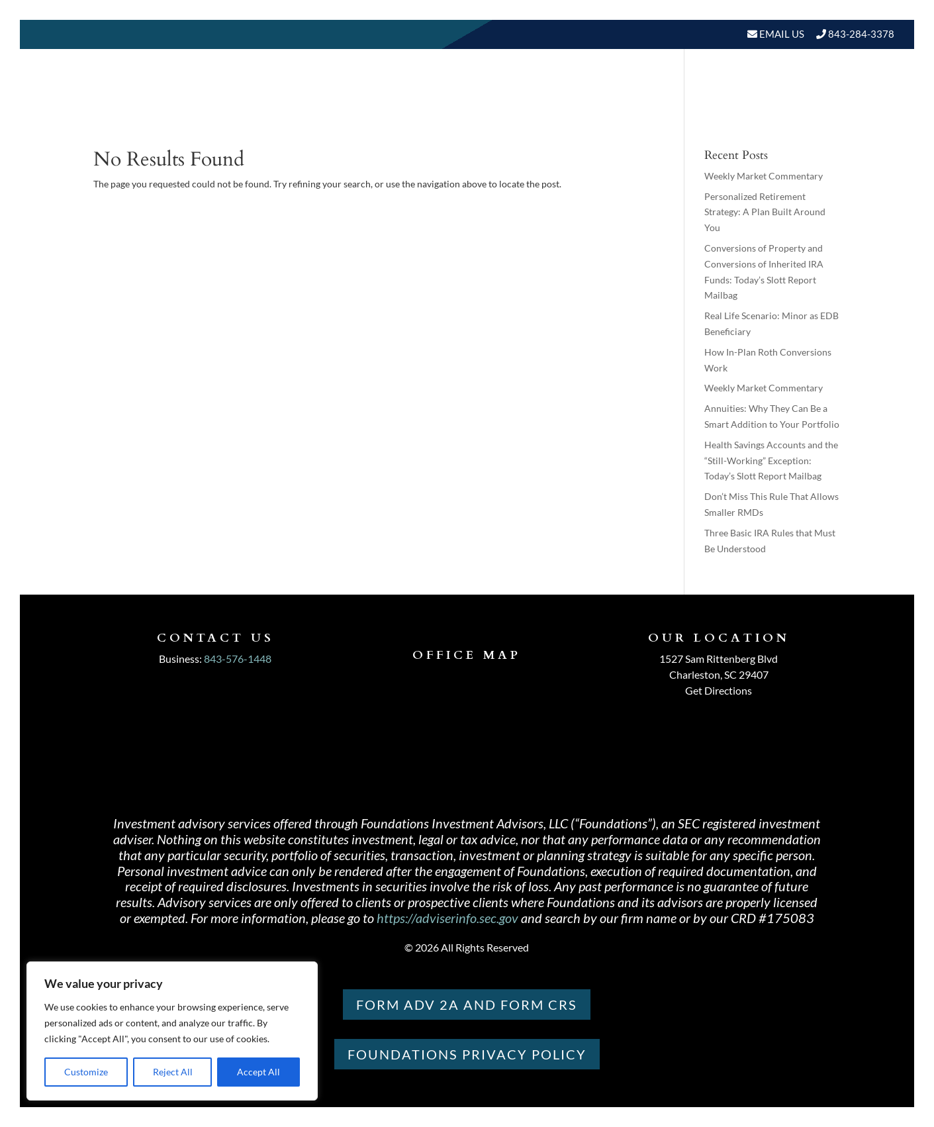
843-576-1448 (237, 658)
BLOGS (719, 105)
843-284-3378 (861, 34)
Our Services (555, 105)
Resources (642, 105)
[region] (172, 1031)
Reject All (173, 1071)
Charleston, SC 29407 (719, 674)
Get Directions (718, 690)
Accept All (258, 1071)
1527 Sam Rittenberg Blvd (718, 658)
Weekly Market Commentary (763, 175)
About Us (460, 105)
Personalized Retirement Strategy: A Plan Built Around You (764, 212)
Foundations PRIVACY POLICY (467, 1054)
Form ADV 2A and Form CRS (466, 1004)
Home (401, 105)
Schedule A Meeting (826, 105)
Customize (86, 1071)
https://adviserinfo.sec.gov (447, 918)
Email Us (780, 34)
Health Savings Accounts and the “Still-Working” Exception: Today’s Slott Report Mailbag (771, 460)
